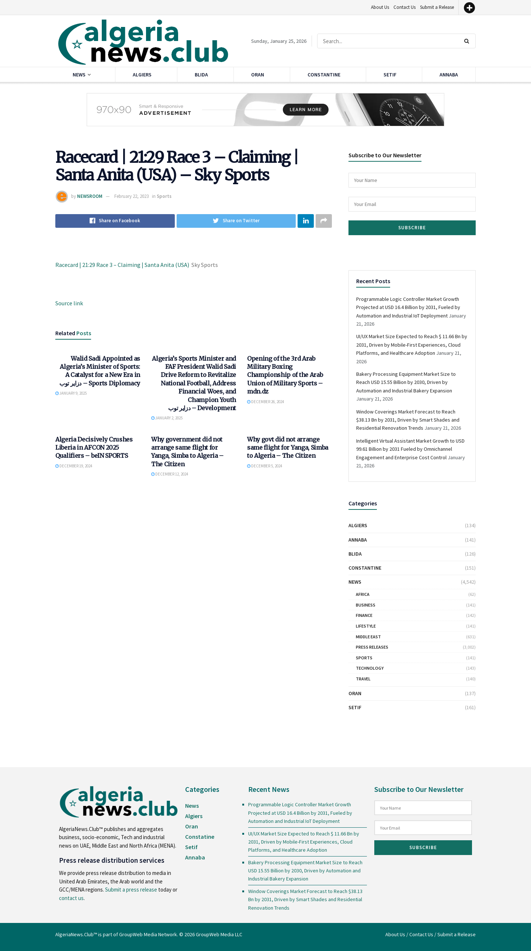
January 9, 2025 (71, 393)
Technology (370, 668)
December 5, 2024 (264, 466)
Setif (390, 74)
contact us (71, 898)
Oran (257, 74)
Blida (201, 74)
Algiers (142, 74)
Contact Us (404, 7)
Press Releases (372, 647)
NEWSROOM (90, 196)
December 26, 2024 (265, 402)
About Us (380, 7)
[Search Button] (468, 41)
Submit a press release (131, 889)
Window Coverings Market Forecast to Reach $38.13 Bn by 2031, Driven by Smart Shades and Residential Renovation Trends (407, 420)
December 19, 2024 (73, 466)
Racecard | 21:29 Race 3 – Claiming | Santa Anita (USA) (122, 265)
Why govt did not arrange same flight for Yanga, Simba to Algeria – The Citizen (287, 448)
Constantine (324, 74)
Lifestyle (366, 626)
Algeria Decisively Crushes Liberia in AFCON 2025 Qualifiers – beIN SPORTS (94, 448)
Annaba (449, 74)
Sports (164, 196)
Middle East (368, 636)
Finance (364, 615)
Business (365, 605)
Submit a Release (437, 7)
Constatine (199, 836)
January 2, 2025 (167, 418)
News (79, 74)
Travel (363, 679)
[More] (469, 7)
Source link (69, 303)
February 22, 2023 (131, 196)
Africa (362, 594)
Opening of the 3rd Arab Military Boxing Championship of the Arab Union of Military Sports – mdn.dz (285, 375)
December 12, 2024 (169, 474)
